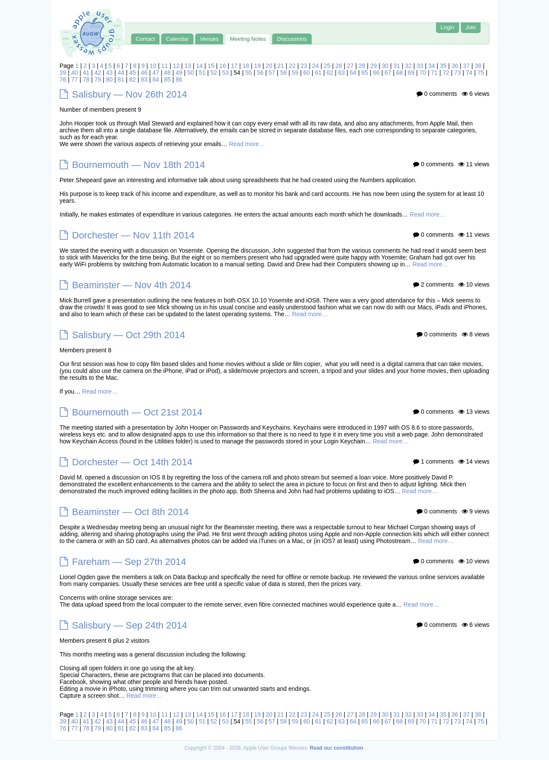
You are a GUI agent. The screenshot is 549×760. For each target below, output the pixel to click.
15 (211, 65)
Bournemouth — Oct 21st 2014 (137, 412)
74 (469, 72)
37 (466, 65)
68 (399, 72)
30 (385, 65)
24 (315, 65)
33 (420, 65)
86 (179, 79)
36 (454, 65)
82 (132, 79)
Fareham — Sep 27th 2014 (129, 561)
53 (225, 72)
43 (109, 72)
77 (74, 79)
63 (341, 72)
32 (408, 65)
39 (63, 72)
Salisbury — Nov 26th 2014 (129, 94)
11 (164, 65)
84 (156, 79)
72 (446, 72)
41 (86, 72)
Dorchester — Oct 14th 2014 (132, 462)
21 (280, 65)
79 (98, 79)
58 (283, 72)
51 (202, 72)
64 (353, 72)
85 (167, 79)
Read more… (247, 143)
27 (350, 65)
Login (447, 27)
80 (109, 79)
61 (318, 72)
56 (260, 72)
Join (471, 27)
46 (144, 72)
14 (199, 65)
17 (234, 65)
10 (153, 65)
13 (187, 65)
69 (411, 72)
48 (167, 72)
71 (434, 72)
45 (132, 72)
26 (338, 65)
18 (245, 65)
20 (269, 65)
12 (176, 65)
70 (423, 72)
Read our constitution (336, 748)
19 (257, 65)
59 (295, 72)
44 (121, 72)
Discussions (292, 39)
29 (373, 65)
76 (63, 79)
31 (396, 65)
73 (457, 72)
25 (327, 65)
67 (388, 72)
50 (190, 72)
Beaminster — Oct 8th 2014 (130, 512)
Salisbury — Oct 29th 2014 (128, 335)
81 (121, 79)
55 (248, 72)
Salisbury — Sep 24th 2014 (129, 625)
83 (144, 79)
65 (365, 72)
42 (98, 72)
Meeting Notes (248, 39)
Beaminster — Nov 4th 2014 (131, 285)
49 (179, 72)
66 (376, 72)
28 (362, 65)
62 (330, 72)
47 (156, 72)
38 (478, 65)
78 (86, 79)
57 (272, 72)
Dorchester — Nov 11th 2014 (133, 235)
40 (74, 72)
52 (214, 72)
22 (292, 65)
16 (222, 65)
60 (307, 72)
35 (443, 65)
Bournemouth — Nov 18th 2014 (138, 164)
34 (431, 65)
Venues (209, 39)
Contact (145, 39)
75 (481, 72)
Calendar (177, 39)
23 (304, 65)
